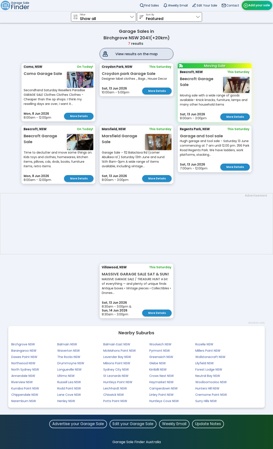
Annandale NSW (23, 376)
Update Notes (208, 423)
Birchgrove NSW (23, 344)
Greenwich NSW (161, 357)
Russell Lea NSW (69, 382)
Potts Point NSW (115, 401)
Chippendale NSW (24, 395)
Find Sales (151, 5)
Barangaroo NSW (23, 350)
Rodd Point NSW (69, 388)
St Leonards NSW (115, 376)
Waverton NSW (68, 350)
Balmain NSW (67, 344)
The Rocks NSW (68, 357)
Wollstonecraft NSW (210, 357)
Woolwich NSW (160, 344)
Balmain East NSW (116, 344)
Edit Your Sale (207, 5)
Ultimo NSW (66, 376)
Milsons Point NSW (116, 363)
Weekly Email (178, 5)
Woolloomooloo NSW (211, 382)
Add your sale (259, 5)
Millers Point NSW (207, 350)
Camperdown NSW (163, 388)
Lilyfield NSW (204, 363)
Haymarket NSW (161, 382)
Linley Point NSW (161, 395)
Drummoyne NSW (70, 363)
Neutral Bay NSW (207, 376)
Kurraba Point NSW (25, 388)
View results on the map (136, 53)
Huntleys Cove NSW (164, 401)
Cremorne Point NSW (211, 395)
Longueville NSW (69, 369)
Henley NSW (66, 401)
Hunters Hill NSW (207, 388)
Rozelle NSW (204, 344)
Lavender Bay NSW (117, 357)
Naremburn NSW (23, 401)
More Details (79, 116)
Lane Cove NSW (69, 395)
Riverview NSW (22, 382)
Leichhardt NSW (115, 388)
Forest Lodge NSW (208, 369)
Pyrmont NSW (159, 350)
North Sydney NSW (25, 369)
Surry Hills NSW (206, 401)
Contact (232, 5)
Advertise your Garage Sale (78, 423)
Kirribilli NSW (158, 369)
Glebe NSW (157, 363)
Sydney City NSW (116, 369)
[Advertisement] (138, 223)
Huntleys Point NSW (117, 382)
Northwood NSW (23, 363)
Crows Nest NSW (161, 376)
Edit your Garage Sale (133, 423)
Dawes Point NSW (24, 357)
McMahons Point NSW (119, 350)
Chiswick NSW (113, 395)
